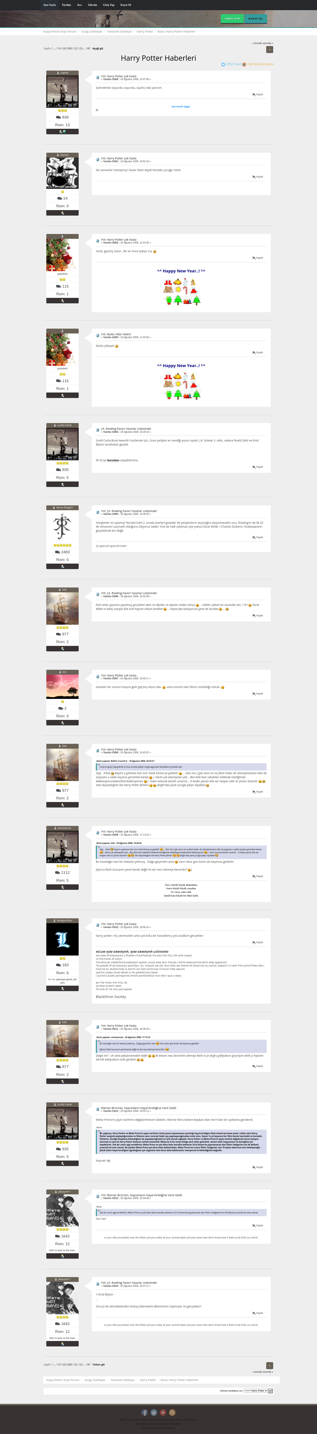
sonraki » (268, 43)
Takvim (92, 4)
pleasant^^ (64, 1191)
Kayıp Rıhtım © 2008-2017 (183, 1419)
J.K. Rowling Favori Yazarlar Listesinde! (126, 429)
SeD (64, 589)
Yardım (66, 4)
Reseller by (143, 1423)
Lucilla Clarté (64, 425)
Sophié (64, 72)
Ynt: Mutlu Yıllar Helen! (116, 334)
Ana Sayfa (49, 4)
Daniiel (154, 1423)
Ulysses (64, 155)
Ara (79, 4)
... (55, 48)
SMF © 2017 (140, 1419)
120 (63, 48)
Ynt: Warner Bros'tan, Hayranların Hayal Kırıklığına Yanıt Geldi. (142, 1195)
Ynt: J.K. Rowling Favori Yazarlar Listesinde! (129, 511)
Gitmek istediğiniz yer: (231, 1391)
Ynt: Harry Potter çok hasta (118, 76)
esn (64, 672)
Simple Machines (158, 1419)
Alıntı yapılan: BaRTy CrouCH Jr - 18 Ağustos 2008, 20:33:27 (125, 761)
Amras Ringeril (64, 507)
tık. (109, 1160)
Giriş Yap (109, 4)
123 (80, 48)
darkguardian (64, 920)
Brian (177, 1423)
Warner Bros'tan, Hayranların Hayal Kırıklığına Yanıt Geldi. (139, 1108)
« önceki (257, 43)
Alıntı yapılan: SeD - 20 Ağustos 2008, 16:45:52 (119, 843)
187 (88, 48)
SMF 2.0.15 (125, 1419)
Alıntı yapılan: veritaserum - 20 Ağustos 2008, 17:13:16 (123, 1037)
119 (58, 48)
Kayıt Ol (125, 4)
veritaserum (64, 828)
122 (75, 48)
